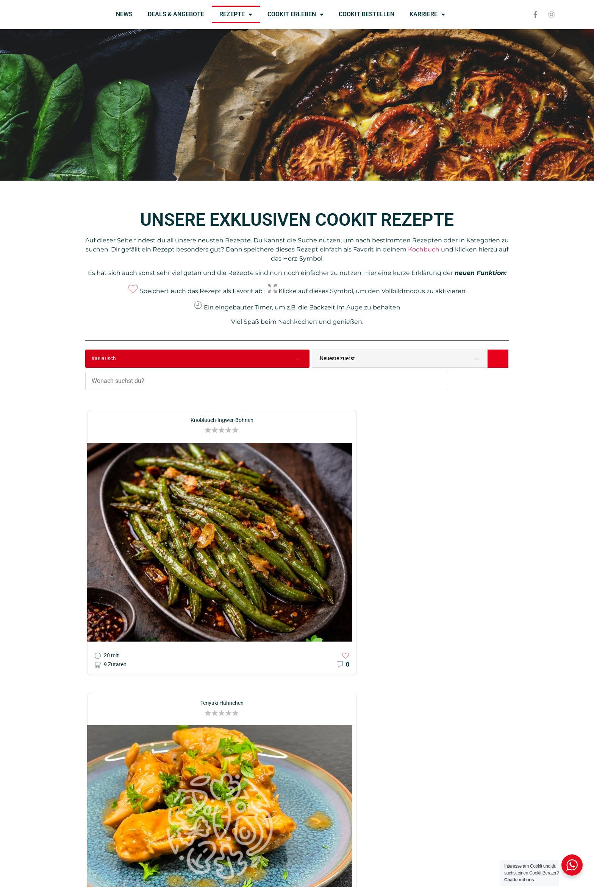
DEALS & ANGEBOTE (176, 14)
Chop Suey (442, 569)
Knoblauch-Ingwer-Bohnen (151, 393)
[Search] (497, 359)
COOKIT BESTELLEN (366, 14)
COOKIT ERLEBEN (295, 14)
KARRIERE (427, 14)
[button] (164, 403)
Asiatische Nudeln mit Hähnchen (151, 569)
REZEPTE (235, 14)
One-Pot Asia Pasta (297, 569)
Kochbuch (423, 249)
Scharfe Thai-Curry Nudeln (443, 393)
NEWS (124, 14)
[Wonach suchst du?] (316, 359)
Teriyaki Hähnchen (297, 393)
